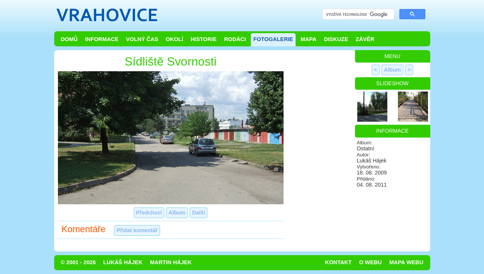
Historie (204, 39)
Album (176, 213)
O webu (370, 262)
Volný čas (142, 39)
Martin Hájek (171, 262)
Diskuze (336, 39)
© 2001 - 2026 (78, 262)
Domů (69, 39)
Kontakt (338, 262)
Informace (101, 39)
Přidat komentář (137, 230)
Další (198, 213)
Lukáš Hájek (123, 262)
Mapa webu (406, 262)
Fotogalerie (273, 39)
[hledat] (357, 14)
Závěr (365, 39)
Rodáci (235, 39)
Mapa (308, 39)
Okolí (174, 39)
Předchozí (149, 213)
